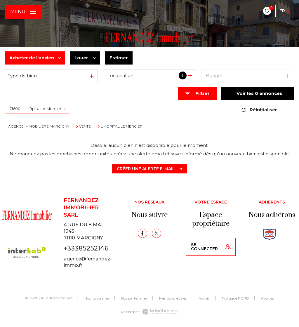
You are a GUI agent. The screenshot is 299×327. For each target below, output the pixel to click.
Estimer (118, 57)
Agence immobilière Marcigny (38, 126)
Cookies (267, 298)
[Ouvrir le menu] (23, 12)
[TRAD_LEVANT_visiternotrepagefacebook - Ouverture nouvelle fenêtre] (142, 233)
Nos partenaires (134, 298)
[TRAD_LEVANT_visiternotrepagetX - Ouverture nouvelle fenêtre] (156, 233)
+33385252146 (86, 248)
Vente (85, 126)
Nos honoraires (96, 298)
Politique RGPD (235, 298)
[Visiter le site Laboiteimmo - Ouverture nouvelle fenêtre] (159, 311)
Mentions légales (173, 298)
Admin (204, 298)
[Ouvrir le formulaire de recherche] (197, 93)
